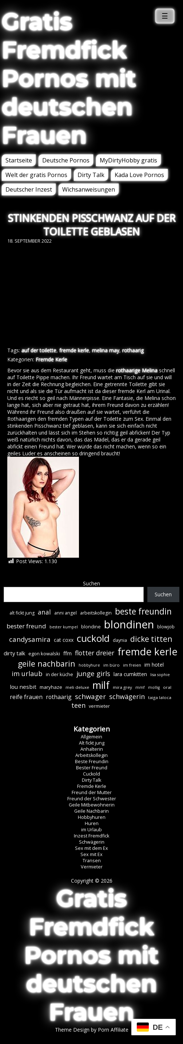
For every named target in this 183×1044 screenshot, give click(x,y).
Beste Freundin (91, 761)
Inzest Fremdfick (91, 836)
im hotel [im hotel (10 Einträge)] (154, 664)
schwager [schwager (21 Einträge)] (90, 696)
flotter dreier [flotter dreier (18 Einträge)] (94, 652)
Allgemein (91, 737)
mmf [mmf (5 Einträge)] (140, 687)
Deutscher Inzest (28, 189)
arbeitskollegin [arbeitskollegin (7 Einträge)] (96, 613)
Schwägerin (91, 842)
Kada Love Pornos (139, 175)
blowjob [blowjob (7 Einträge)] (166, 627)
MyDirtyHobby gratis (128, 160)
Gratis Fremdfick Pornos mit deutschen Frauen (69, 78)
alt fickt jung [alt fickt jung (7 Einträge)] (22, 613)
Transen (92, 860)
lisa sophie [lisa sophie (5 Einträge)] (160, 674)
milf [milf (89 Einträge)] (101, 685)
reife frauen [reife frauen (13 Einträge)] (26, 697)
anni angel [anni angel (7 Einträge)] (65, 613)
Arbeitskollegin (91, 755)
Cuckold (91, 774)
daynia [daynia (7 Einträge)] (120, 640)
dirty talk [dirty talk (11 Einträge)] (14, 653)
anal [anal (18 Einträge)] (44, 612)
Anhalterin (91, 749)
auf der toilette (38, 350)
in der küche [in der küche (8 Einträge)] (59, 674)
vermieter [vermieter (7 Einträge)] (99, 706)
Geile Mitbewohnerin (92, 805)
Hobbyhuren (92, 817)
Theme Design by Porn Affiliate (91, 1029)
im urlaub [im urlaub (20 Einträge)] (27, 673)
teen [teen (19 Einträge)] (78, 705)
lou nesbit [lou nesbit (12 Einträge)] (23, 686)
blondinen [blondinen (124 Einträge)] (129, 624)
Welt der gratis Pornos (36, 175)
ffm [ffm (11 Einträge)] (67, 653)
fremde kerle (74, 350)
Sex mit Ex (91, 854)
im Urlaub (91, 830)
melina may (105, 350)
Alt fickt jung (91, 743)
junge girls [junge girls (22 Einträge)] (93, 673)
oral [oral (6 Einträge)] (167, 687)
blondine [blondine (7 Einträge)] (91, 627)
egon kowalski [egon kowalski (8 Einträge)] (44, 653)
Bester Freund (91, 768)
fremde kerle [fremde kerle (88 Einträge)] (148, 651)
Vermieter (92, 867)
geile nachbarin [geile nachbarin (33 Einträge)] (46, 663)
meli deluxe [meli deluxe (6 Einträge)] (77, 687)
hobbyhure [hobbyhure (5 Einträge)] (89, 665)
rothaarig (133, 350)
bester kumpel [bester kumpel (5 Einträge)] (63, 626)
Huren (92, 823)
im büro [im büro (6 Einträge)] (111, 665)
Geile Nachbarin (91, 811)
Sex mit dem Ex (91, 848)
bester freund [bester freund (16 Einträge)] (26, 626)
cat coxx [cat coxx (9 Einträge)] (63, 639)
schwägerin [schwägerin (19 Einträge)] (127, 696)
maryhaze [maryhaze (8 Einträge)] (51, 687)
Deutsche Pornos (65, 160)
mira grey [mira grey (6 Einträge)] (122, 687)
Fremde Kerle (51, 359)
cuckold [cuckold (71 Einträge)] (93, 638)
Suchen (91, 583)
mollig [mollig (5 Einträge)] (154, 687)
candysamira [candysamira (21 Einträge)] (30, 639)
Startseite (18, 160)
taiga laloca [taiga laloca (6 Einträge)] (159, 697)
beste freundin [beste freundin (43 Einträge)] (143, 611)
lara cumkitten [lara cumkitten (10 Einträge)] (130, 674)
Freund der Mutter (92, 792)
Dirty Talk (90, 175)
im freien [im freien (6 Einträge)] (132, 665)
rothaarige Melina (137, 370)
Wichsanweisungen (88, 189)
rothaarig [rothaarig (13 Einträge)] (59, 697)
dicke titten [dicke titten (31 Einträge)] (151, 639)
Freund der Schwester (91, 799)
